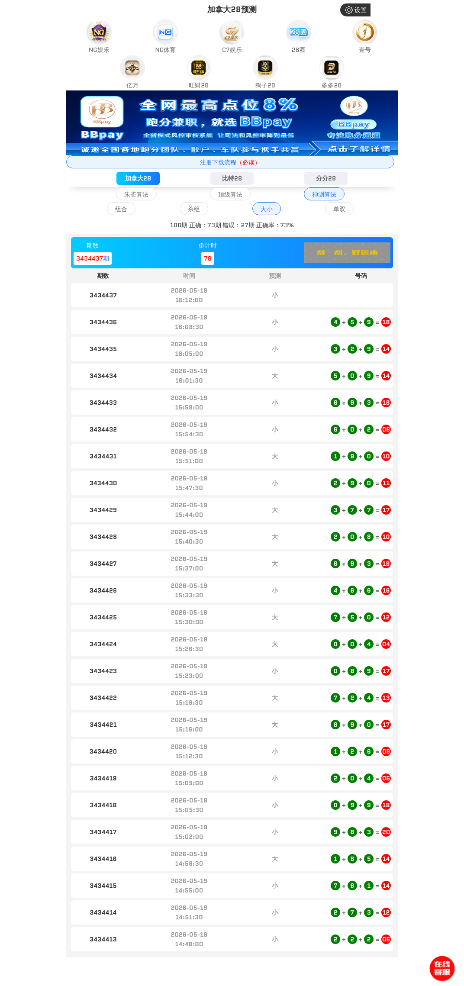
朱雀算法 (136, 194)
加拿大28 (138, 178)
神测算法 (324, 194)
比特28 (232, 178)
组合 (121, 209)
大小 (267, 209)
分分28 (326, 178)
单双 (339, 209)
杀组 (194, 209)
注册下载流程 (230, 162)
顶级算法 (230, 194)
